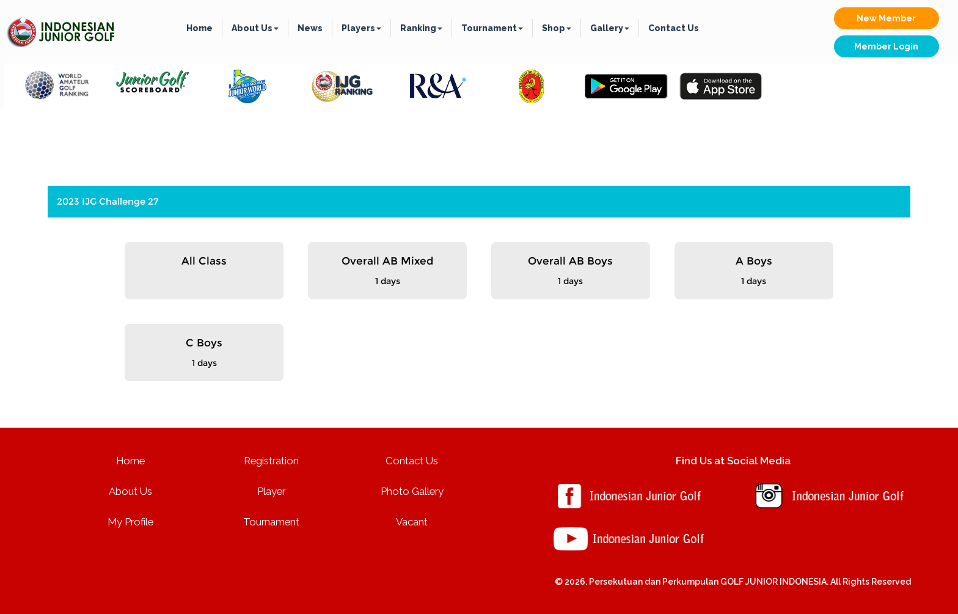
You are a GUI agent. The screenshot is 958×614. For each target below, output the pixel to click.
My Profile (130, 522)
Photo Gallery (412, 491)
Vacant (412, 522)
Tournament (492, 28)
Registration (271, 461)
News (310, 28)
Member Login (886, 46)
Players (361, 28)
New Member (886, 18)
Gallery (609, 28)
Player (271, 491)
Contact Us (673, 28)
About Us (255, 28)
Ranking (421, 28)
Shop (556, 28)
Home (199, 28)
